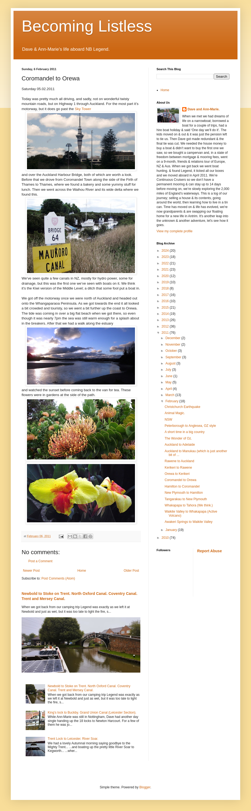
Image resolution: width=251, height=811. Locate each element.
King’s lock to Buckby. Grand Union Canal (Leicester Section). (92, 712)
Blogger (144, 787)
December (173, 338)
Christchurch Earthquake (182, 407)
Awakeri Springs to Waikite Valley (188, 522)
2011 (166, 333)
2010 (166, 538)
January (171, 530)
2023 (166, 257)
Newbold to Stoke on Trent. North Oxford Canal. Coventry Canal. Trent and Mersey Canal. (89, 688)
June (169, 376)
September (173, 357)
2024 (166, 251)
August (171, 363)
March (170, 395)
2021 (166, 269)
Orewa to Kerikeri (177, 474)
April (169, 389)
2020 (166, 276)
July (168, 370)
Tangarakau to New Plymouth (186, 499)
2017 (166, 295)
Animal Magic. (175, 413)
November (173, 344)
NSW (168, 419)
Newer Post (31, 571)
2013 (166, 320)
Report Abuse (209, 551)
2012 (166, 326)
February (172, 401)
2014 (166, 314)
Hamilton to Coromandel (182, 486)
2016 (166, 301)
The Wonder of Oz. (178, 438)
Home (81, 571)
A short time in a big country (185, 432)
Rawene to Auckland (179, 461)
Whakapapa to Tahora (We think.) (189, 505)
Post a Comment (40, 561)
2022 (166, 263)
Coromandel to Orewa (180, 480)
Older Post (131, 571)
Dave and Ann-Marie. (203, 109)
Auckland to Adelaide (180, 445)
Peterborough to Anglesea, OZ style (190, 426)
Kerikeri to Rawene (178, 467)
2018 (166, 288)
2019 (166, 282)
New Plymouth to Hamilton (184, 493)
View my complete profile (174, 231)
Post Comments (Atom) (58, 578)
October (171, 351)
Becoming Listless (87, 26)
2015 (166, 307)
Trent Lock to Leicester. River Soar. (73, 739)
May (168, 382)
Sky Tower (83, 109)
